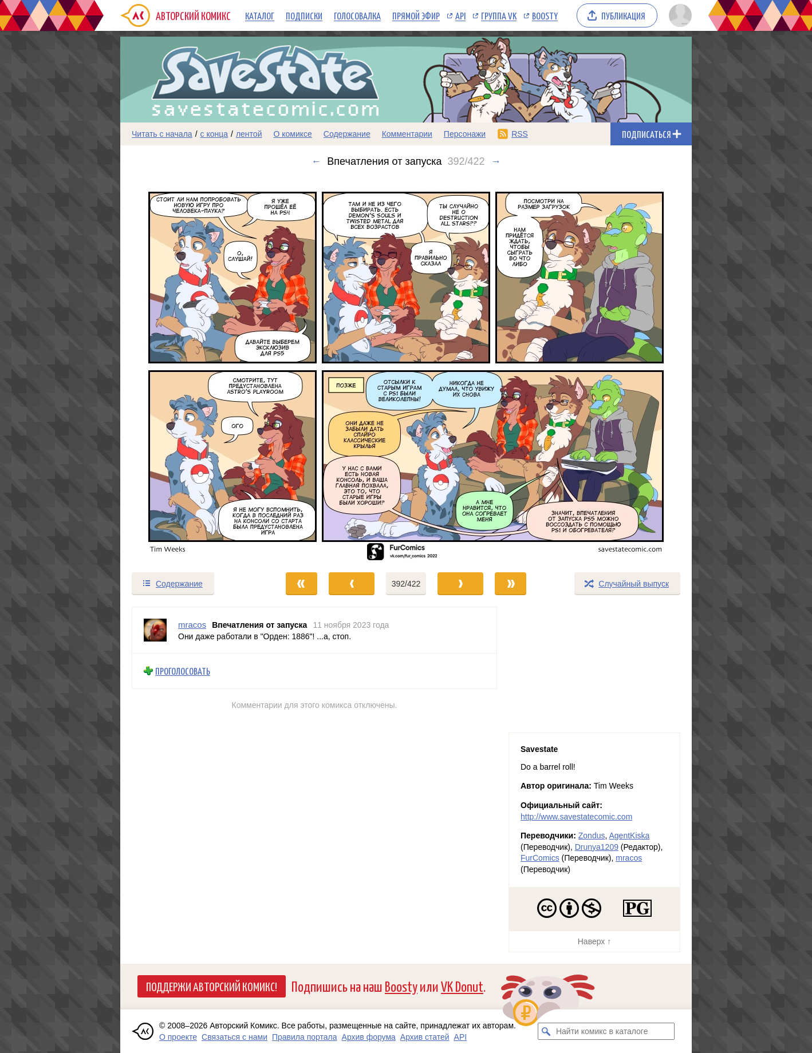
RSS (519, 133)
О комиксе (292, 133)
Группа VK (499, 15)
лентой (249, 133)
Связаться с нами (234, 1037)
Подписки (304, 15)
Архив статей (425, 1037)
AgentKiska (629, 835)
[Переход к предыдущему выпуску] (191, 369)
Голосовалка (357, 15)
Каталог (259, 15)
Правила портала (304, 1037)
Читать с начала (162, 133)
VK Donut (462, 986)
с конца (214, 133)
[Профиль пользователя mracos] (155, 630)
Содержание (347, 133)
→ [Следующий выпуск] (496, 161)
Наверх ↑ (594, 941)
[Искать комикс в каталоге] (546, 1031)
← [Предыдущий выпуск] (316, 161)
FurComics (540, 857)
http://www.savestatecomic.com (576, 816)
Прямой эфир (416, 15)
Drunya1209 (596, 847)
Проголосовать (182, 671)
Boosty (545, 15)
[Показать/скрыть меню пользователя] (678, 15)
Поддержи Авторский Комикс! (211, 986)
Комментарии (407, 133)
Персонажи (465, 133)
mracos (629, 857)
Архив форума (369, 1037)
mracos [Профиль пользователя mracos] (192, 625)
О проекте (178, 1037)
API (460, 15)
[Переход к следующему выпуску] (406, 369)
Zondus (591, 835)
